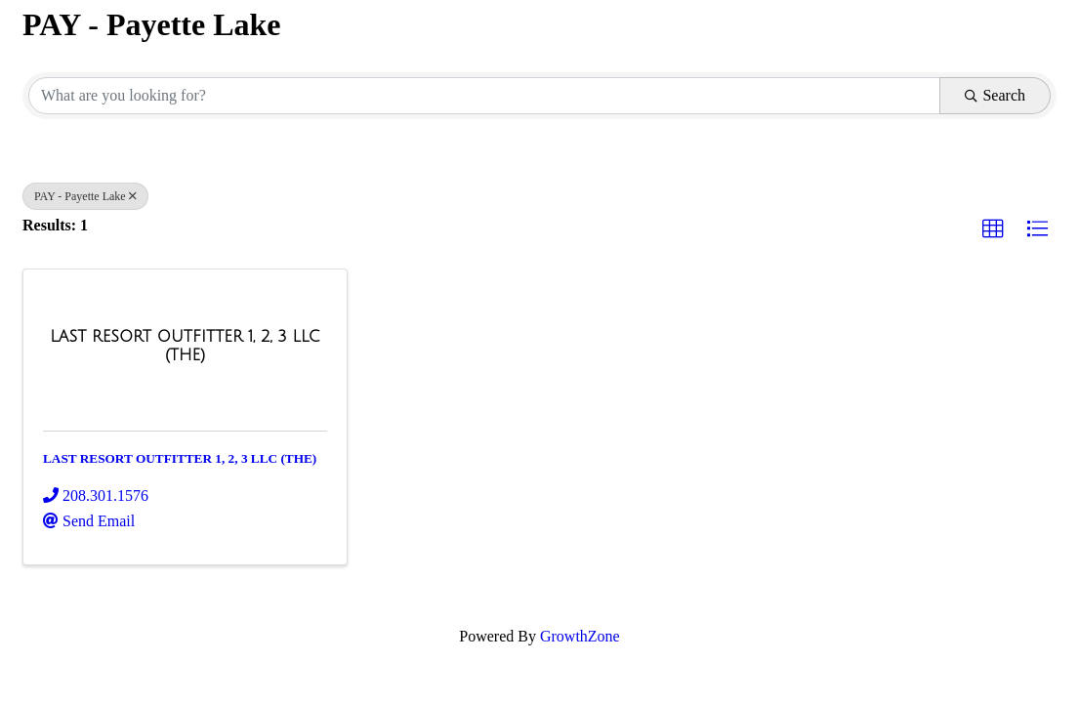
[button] (993, 229)
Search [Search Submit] (995, 95)
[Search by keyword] (484, 95)
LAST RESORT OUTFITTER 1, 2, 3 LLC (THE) (179, 458)
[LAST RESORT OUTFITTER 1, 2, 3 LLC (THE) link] (185, 346)
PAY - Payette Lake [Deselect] (85, 196)
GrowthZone (580, 636)
